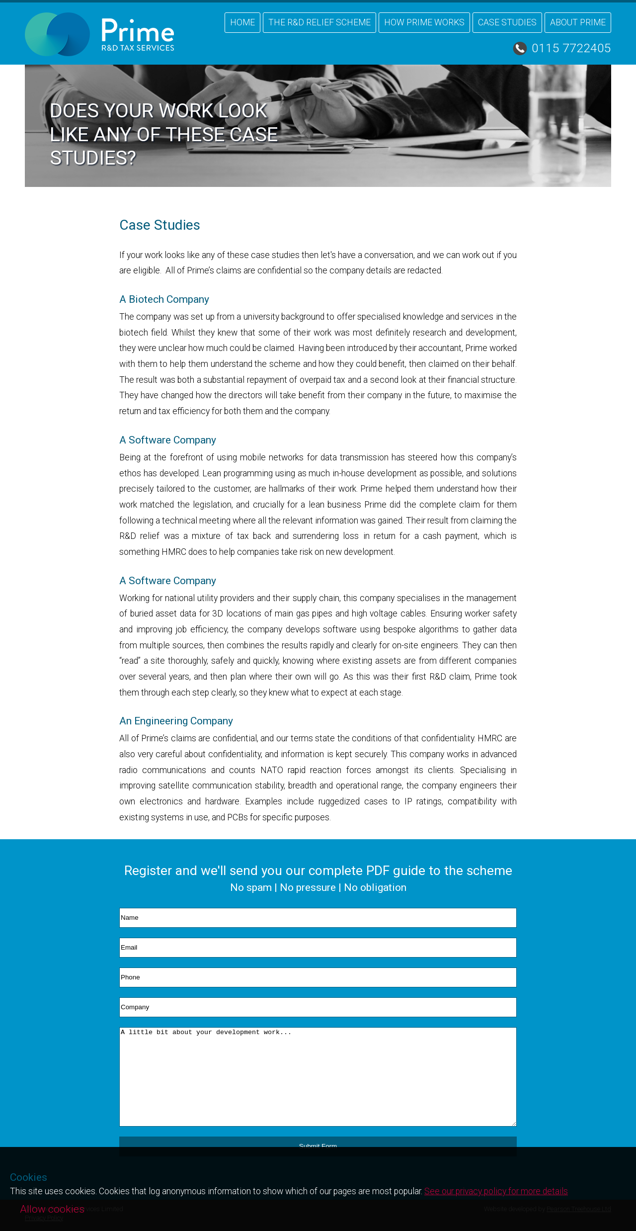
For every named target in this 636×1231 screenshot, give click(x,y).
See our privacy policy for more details (496, 1191)
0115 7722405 (571, 48)
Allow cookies (52, 1209)
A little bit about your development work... (318, 1077)
